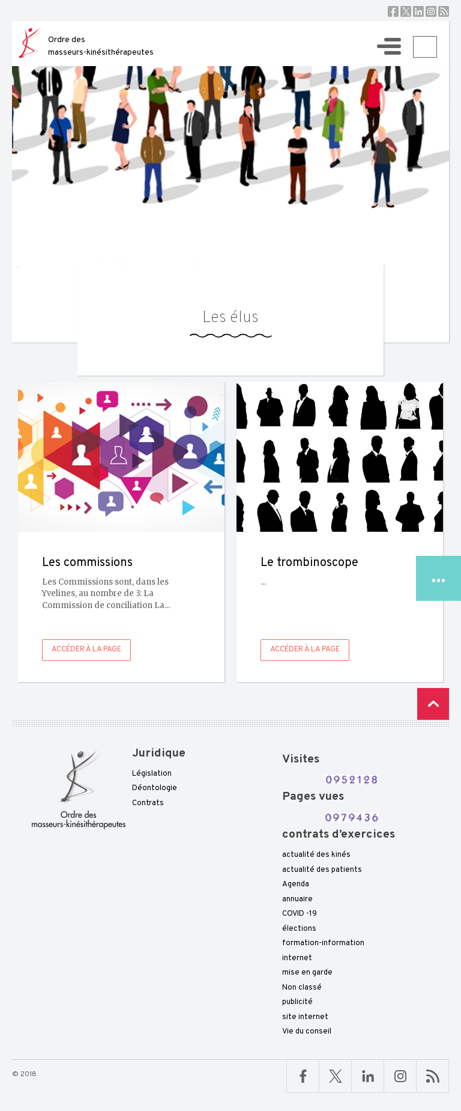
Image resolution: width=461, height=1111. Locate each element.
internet (297, 958)
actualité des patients (322, 870)
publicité (297, 1002)
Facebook (393, 11)
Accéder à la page (86, 649)
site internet (305, 1017)
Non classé (302, 988)
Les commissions (87, 563)
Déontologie (154, 788)
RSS (443, 11)
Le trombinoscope (309, 563)
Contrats (148, 803)
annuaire (297, 899)
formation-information (323, 943)
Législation (152, 774)
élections (299, 929)
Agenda (295, 884)
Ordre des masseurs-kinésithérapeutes (101, 46)
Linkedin (418, 11)
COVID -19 (299, 914)
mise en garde (307, 973)
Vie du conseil (306, 1031)
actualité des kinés (316, 855)
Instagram (431, 11)
